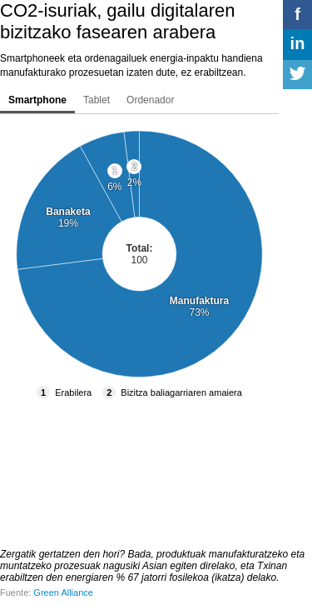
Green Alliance (63, 593)
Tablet (96, 100)
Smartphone (37, 100)
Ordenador (150, 100)
